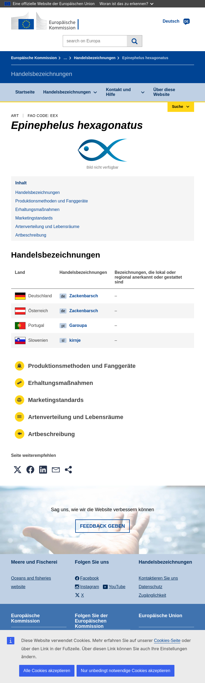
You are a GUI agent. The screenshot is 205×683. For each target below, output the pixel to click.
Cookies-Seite (167, 640)
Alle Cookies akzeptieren (46, 670)
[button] (17, 469)
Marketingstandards (34, 218)
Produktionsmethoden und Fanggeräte (51, 201)
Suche (134, 41)
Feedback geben (102, 526)
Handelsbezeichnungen (94, 58)
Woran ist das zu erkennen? (126, 3)
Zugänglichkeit (152, 595)
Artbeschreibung (31, 235)
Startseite (25, 92)
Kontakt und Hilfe (118, 92)
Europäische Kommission (34, 58)
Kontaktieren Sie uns (158, 578)
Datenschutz (150, 586)
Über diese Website (164, 92)
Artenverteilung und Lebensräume (47, 226)
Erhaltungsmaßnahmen (37, 209)
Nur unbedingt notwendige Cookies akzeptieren (125, 670)
